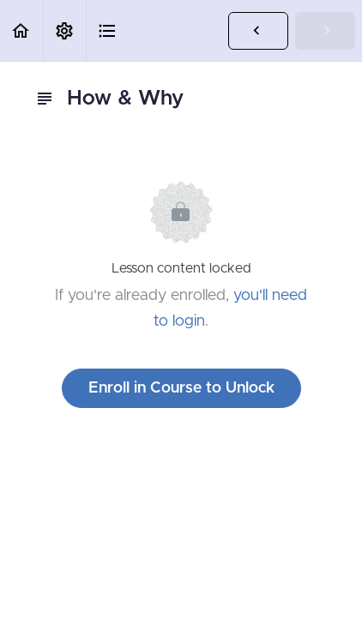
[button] (21, 30)
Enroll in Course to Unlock (181, 388)
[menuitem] (64, 30)
